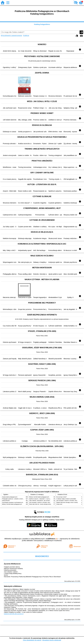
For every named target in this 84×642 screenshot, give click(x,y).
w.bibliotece (51, 539)
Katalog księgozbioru (42, 24)
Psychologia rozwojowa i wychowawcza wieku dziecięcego (16, 502)
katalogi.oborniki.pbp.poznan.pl (14, 614)
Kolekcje (26, 35)
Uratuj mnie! (59, 504)
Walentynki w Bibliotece (13, 586)
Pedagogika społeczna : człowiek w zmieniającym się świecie (17, 498)
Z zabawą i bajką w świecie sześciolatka (66, 498)
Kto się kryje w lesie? (61, 497)
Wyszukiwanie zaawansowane (11, 35)
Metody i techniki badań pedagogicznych (12, 504)
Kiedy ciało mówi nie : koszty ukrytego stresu (40, 504)
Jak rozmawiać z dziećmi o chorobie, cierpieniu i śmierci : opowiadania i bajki (48, 502)
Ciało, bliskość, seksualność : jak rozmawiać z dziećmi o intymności (45, 500)
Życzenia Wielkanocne (12, 564)
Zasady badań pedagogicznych (9, 497)
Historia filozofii (6, 500)
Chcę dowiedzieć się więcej (32, 640)
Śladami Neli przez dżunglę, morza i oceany (67, 502)
